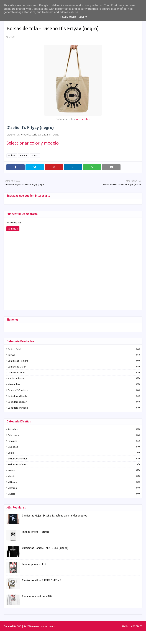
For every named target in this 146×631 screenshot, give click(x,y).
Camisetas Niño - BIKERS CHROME (41, 580)
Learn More (68, 17)
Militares (74, 482)
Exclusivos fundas (74, 458)
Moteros (74, 487)
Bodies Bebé (74, 349)
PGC (19, 626)
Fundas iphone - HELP (34, 564)
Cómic (74, 452)
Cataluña (74, 441)
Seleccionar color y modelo (32, 143)
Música (74, 493)
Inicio (125, 626)
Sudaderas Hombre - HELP (37, 596)
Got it (83, 17)
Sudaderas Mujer (74, 401)
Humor (23, 155)
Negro (35, 155)
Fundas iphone (74, 378)
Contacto (136, 626)
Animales (74, 429)
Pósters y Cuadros (74, 390)
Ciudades (74, 446)
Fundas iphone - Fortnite (35, 531)
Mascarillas (74, 384)
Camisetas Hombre (74, 360)
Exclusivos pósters (74, 464)
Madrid (74, 476)
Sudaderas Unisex (74, 407)
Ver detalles (83, 119)
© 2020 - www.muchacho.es (39, 626)
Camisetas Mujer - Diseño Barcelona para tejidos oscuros (54, 515)
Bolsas (11, 155)
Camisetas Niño (74, 372)
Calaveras (74, 435)
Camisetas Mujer (74, 366)
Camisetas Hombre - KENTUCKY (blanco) (45, 548)
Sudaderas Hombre (74, 396)
